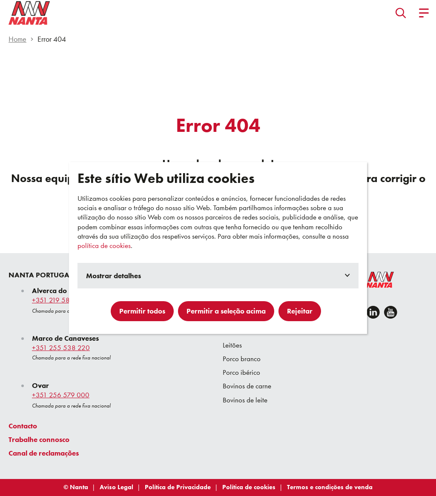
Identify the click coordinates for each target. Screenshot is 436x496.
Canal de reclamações (44, 453)
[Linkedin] (373, 312)
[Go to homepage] (29, 13)
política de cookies (104, 245)
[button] (401, 13)
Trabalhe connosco (39, 439)
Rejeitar (300, 311)
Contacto (23, 425)
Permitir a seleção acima (226, 311)
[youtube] (390, 312)
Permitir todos (142, 311)
